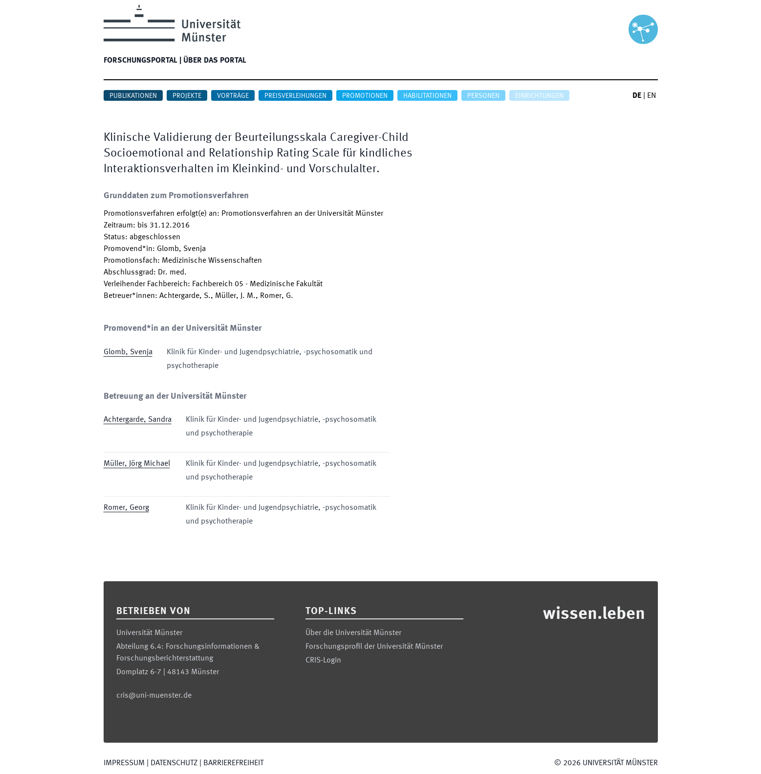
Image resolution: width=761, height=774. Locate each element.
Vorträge (233, 95)
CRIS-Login (323, 660)
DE (636, 96)
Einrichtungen (539, 95)
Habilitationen (427, 95)
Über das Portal (214, 61)
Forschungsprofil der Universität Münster (374, 647)
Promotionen (365, 95)
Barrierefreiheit (233, 763)
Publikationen (133, 95)
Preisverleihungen (295, 95)
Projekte (187, 95)
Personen (483, 95)
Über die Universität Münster (353, 633)
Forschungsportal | (142, 61)
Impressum (124, 763)
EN (651, 96)
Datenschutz (174, 763)
